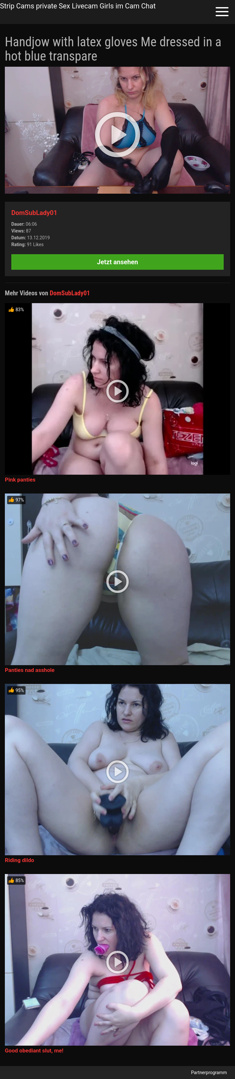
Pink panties (20, 479)
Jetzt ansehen (117, 262)
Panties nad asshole (30, 670)
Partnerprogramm (209, 1072)
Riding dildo (19, 860)
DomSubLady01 (34, 213)
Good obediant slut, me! (34, 1050)
